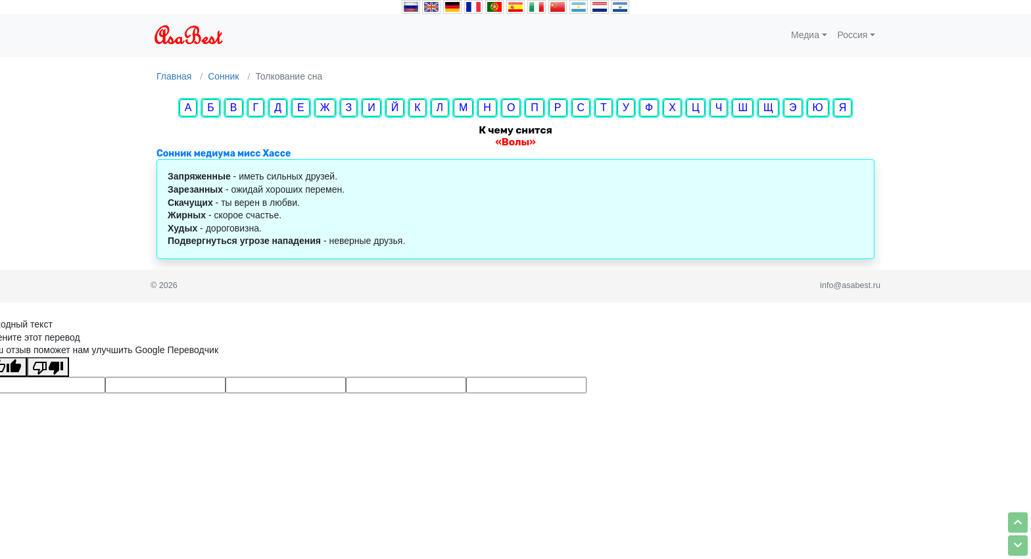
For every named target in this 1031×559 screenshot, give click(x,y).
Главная (173, 76)
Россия (853, 35)
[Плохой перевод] (48, 367)
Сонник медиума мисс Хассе (223, 153)
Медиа (805, 35)
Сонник (223, 76)
